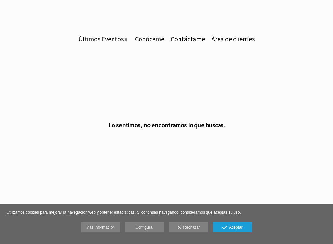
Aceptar (232, 227)
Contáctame (188, 39)
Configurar (144, 227)
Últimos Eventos (101, 39)
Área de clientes (233, 39)
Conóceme (149, 39)
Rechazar (188, 227)
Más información (100, 227)
